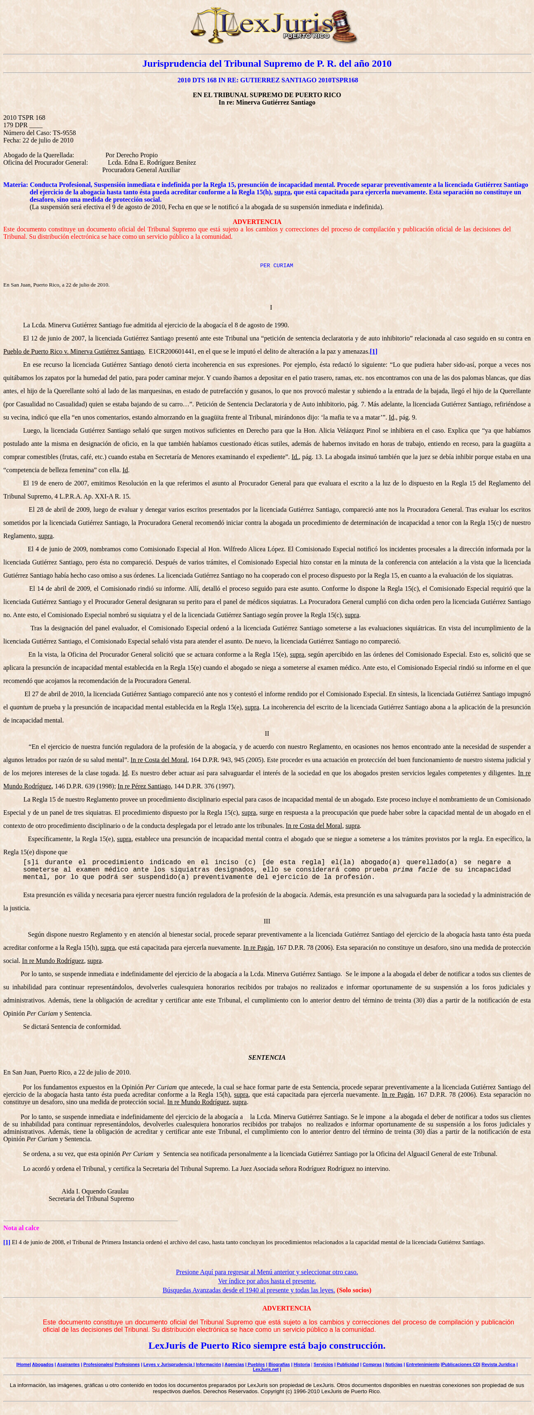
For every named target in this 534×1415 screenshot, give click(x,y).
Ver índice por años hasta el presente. (267, 1280)
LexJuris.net (266, 1369)
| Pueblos (255, 1364)
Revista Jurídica (498, 1364)
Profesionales (97, 1364)
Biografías (279, 1364)
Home (24, 1364)
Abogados (43, 1364)
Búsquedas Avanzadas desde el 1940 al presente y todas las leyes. (249, 1290)
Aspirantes (68, 1364)
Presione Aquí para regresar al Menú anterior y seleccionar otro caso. (267, 1271)
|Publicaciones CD (460, 1364)
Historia (302, 1364)
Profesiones (127, 1364)
